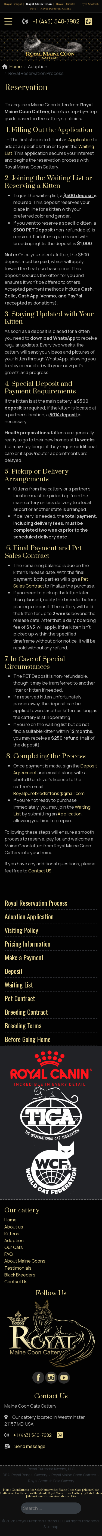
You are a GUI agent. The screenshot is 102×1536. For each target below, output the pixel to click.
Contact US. (40, 871)
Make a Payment (24, 957)
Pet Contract (20, 998)
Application (80, 139)
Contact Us (15, 1281)
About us (13, 1227)
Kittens (11, 1233)
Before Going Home (28, 1039)
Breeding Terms (23, 1025)
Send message (29, 1446)
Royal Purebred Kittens (56, 8)
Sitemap (51, 1526)
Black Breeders (19, 1275)
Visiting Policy (21, 930)
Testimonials (18, 1268)
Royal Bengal (13, 3)
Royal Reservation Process (36, 903)
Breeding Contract (26, 1012)
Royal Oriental (65, 3)
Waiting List (19, 984)
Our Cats (13, 1247)
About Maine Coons (24, 1261)
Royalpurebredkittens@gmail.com (49, 793)
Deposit (14, 971)
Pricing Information (27, 943)
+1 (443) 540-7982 (55, 21)
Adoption (14, 1240)
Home (10, 1219)
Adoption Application (29, 916)
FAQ (8, 1254)
